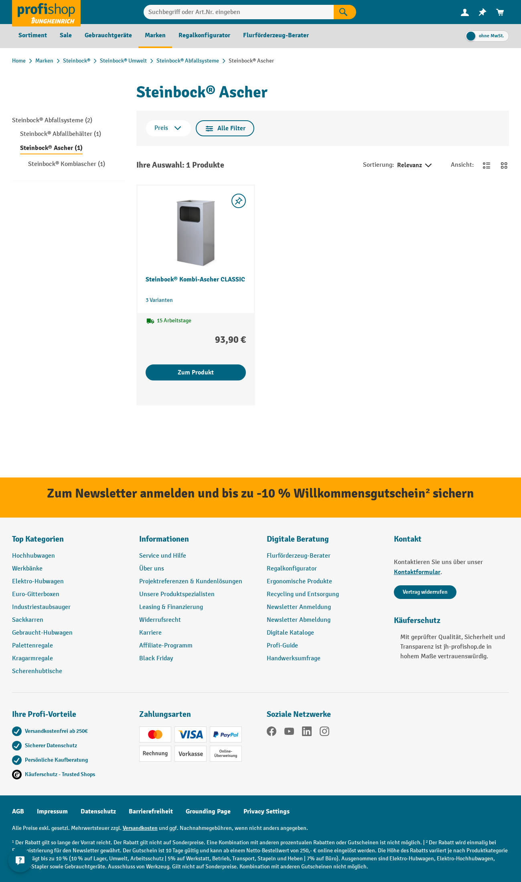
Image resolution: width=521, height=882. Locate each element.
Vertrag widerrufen (425, 592)
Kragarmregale (32, 658)
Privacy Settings (266, 811)
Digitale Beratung (298, 539)
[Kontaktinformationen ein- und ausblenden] (20, 862)
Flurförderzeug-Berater (298, 556)
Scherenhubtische (37, 671)
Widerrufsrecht (160, 620)
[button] (324, 542)
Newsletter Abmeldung (298, 620)
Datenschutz (98, 811)
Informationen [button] (164, 539)
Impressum (52, 811)
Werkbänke (27, 568)
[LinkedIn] (307, 732)
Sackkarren (27, 620)
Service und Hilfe (162, 556)
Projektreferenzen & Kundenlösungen (190, 581)
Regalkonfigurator (292, 568)
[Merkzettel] (482, 12)
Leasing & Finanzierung (171, 607)
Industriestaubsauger (41, 607)
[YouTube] (289, 732)
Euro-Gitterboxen (35, 594)
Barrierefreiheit (151, 811)
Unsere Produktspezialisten (177, 594)
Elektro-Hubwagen (38, 581)
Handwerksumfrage (293, 658)
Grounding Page (208, 811)
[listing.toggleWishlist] (238, 201)
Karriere (150, 633)
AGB (18, 811)
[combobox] (239, 12)
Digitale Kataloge (290, 633)
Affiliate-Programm (166, 645)
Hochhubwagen (33, 556)
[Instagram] (324, 732)
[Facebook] (271, 732)
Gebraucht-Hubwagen (42, 633)
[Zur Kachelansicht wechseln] (504, 165)
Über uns (151, 568)
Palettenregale (32, 645)
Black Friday (156, 658)
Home (19, 60)
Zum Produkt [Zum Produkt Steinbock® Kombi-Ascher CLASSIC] (196, 372)
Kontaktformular (417, 572)
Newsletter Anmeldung (299, 607)
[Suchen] (345, 12)
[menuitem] (465, 12)
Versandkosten (140, 828)
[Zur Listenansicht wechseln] (486, 165)
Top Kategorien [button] (38, 539)
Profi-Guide (282, 645)
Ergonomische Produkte (299, 581)
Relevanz (415, 165)
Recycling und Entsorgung (303, 594)
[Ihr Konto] (465, 12)
